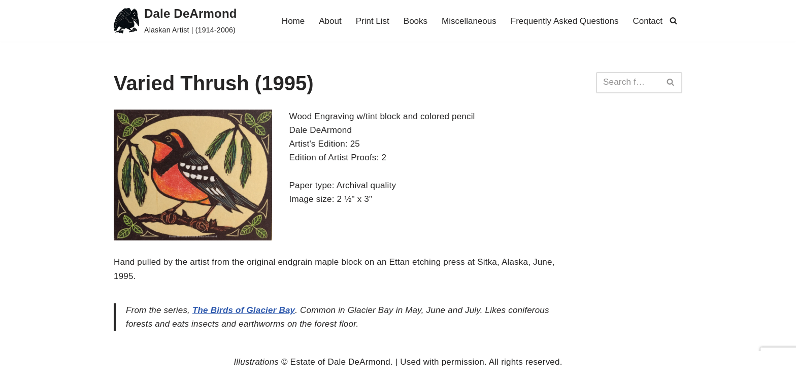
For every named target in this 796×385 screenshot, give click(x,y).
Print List (372, 21)
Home (293, 21)
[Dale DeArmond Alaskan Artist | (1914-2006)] (175, 21)
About (330, 21)
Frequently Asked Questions (565, 21)
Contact (647, 21)
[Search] (673, 20)
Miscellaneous (469, 21)
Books (415, 21)
